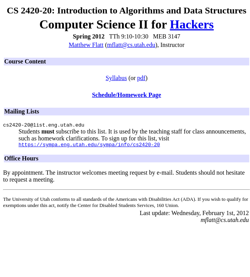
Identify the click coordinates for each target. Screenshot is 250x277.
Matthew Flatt (86, 45)
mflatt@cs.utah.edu (131, 45)
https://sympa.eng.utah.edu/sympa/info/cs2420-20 (89, 146)
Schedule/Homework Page (126, 95)
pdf (141, 78)
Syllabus (116, 78)
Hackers (192, 24)
